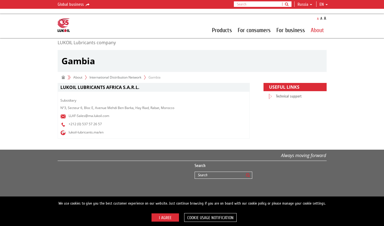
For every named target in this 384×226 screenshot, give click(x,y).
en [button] (323, 4)
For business (290, 30)
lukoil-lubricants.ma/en (86, 132)
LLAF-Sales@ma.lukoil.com (89, 116)
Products (222, 30)
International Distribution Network (115, 77)
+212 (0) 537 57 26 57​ (85, 124)
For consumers (254, 30)
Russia (305, 4)
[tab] (154, 87)
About (317, 30)
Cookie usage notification (210, 217)
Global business (74, 4)
